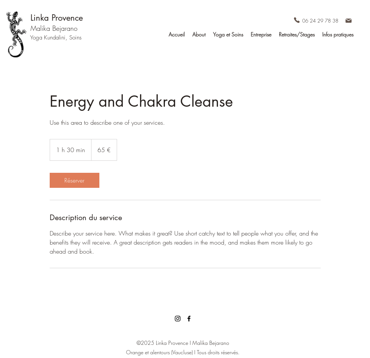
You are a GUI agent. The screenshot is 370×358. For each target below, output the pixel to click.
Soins (75, 37)
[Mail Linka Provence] (348, 21)
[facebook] (189, 318)
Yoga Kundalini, (49, 37)
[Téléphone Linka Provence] (297, 20)
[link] (74, 180)
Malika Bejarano (54, 28)
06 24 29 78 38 (320, 20)
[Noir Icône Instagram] (177, 318)
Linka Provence (56, 17)
